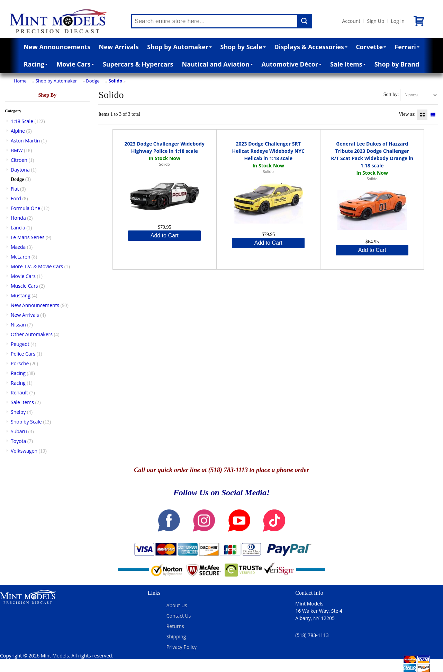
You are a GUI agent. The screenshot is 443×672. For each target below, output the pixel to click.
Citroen (19, 160)
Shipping (176, 636)
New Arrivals (119, 47)
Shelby (18, 412)
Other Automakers (32, 334)
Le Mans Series (27, 237)
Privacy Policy (181, 647)
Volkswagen (24, 450)
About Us (176, 605)
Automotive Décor (292, 64)
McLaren (20, 256)
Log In (397, 21)
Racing (36, 64)
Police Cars (23, 353)
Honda (18, 218)
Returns (175, 626)
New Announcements (57, 47)
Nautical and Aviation (217, 64)
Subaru (19, 431)
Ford (16, 198)
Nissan (18, 324)
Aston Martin (25, 140)
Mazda (18, 247)
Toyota (18, 441)
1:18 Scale (22, 121)
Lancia (18, 227)
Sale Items (348, 64)
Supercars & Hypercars (138, 64)
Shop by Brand (396, 64)
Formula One (25, 208)
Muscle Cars (24, 285)
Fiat (15, 188)
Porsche (20, 363)
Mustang (20, 295)
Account (351, 21)
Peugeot (20, 344)
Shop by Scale (243, 47)
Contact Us (178, 615)
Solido (115, 81)
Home (20, 81)
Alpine (18, 131)
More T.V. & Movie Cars (37, 266)
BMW (17, 150)
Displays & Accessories (310, 47)
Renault (19, 392)
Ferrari (407, 47)
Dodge (93, 81)
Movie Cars (75, 64)
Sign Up (375, 21)
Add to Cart (165, 235)
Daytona (20, 169)
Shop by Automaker (179, 47)
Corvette (371, 47)
